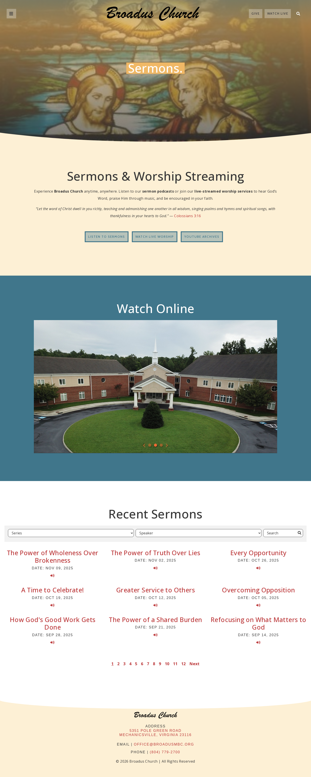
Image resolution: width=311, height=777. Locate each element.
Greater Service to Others (155, 588)
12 (183, 662)
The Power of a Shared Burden (155, 618)
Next (194, 662)
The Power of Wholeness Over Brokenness (52, 555)
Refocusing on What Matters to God (258, 622)
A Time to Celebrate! (52, 588)
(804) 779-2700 (165, 751)
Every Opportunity (258, 551)
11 (175, 662)
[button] (298, 13)
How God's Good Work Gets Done (53, 622)
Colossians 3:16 (187, 215)
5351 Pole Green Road (156, 729)
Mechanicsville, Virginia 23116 (155, 733)
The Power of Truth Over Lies (155, 551)
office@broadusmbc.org (164, 743)
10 (167, 662)
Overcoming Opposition (258, 588)
